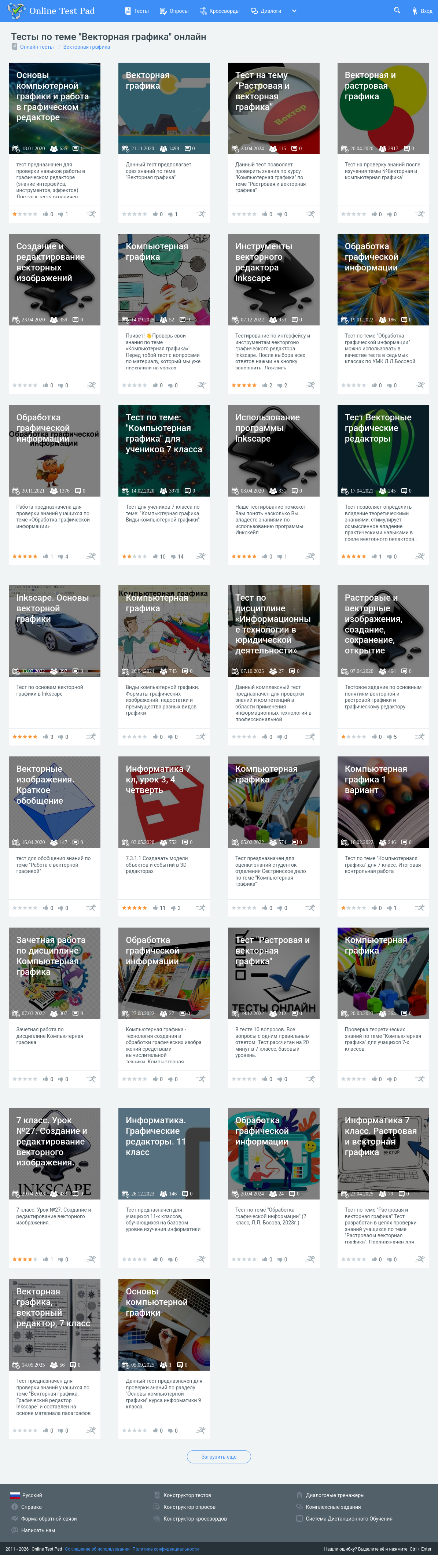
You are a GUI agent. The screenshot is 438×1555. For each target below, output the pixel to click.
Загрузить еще (219, 1457)
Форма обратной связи (49, 1519)
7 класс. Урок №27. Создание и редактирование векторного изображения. (51, 1141)
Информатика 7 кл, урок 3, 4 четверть (158, 779)
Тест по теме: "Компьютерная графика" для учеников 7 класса (164, 433)
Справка (31, 1507)
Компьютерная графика (157, 251)
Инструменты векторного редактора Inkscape (263, 262)
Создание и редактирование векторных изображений (50, 262)
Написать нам (38, 1530)
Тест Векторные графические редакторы (378, 428)
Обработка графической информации (371, 257)
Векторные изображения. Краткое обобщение (45, 785)
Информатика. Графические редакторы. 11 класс (156, 1136)
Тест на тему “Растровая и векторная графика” (262, 91)
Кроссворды (220, 11)
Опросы (174, 11)
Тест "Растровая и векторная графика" (272, 950)
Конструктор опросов (189, 1507)
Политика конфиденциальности (166, 1549)
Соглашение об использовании (97, 1549)
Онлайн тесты (37, 47)
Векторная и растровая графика (370, 86)
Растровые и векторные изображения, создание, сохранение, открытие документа (374, 629)
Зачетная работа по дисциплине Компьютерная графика (50, 956)
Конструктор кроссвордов (195, 1519)
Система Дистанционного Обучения (349, 1519)
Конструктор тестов (187, 1495)
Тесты (136, 11)
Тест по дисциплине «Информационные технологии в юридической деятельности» (273, 624)
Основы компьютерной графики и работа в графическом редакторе (52, 96)
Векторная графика (86, 47)
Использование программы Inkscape (267, 428)
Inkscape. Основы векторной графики (52, 608)
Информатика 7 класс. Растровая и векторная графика (381, 1136)
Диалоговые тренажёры (335, 1495)
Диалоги (266, 11)
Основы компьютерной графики (157, 1302)
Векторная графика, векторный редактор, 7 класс (53, 1307)
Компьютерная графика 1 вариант (376, 779)
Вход (422, 11)
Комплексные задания (333, 1507)
